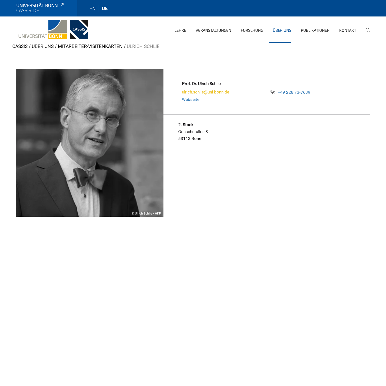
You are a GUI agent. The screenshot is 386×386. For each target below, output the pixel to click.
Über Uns (282, 30)
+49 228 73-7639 (294, 92)
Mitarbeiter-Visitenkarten (90, 46)
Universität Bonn (40, 5)
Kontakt (347, 30)
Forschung (252, 30)
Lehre (180, 30)
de (105, 8)
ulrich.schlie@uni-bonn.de (205, 92)
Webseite (190, 99)
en (93, 8)
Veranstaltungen (213, 30)
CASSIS (20, 46)
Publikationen (315, 30)
